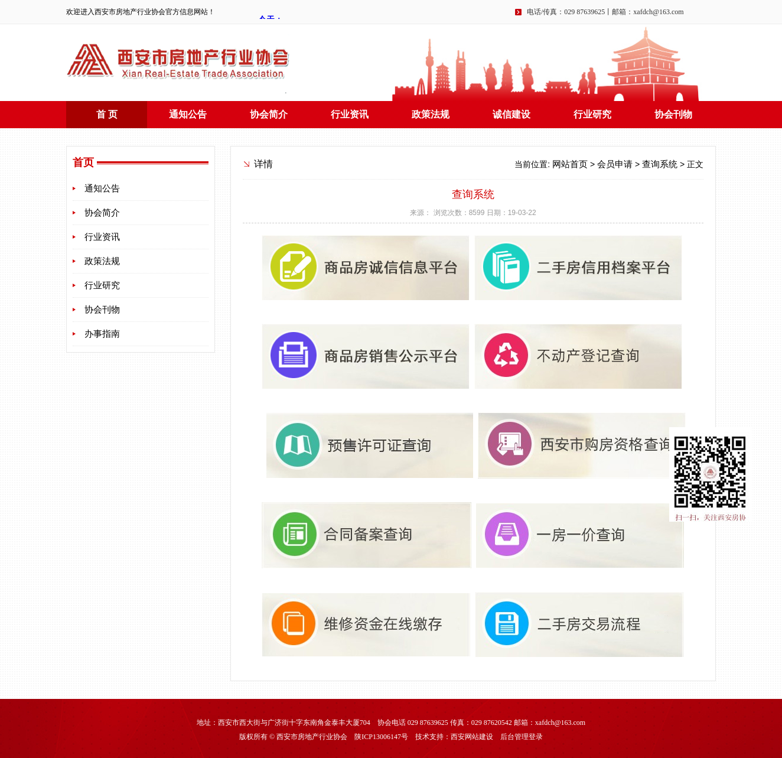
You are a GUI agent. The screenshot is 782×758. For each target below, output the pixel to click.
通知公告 (188, 114)
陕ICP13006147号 (381, 737)
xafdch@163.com (658, 12)
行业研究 (592, 114)
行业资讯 (350, 114)
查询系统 (659, 164)
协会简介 (269, 114)
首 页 (107, 114)
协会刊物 (673, 114)
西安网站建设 (472, 737)
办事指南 (102, 334)
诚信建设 (511, 114)
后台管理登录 (521, 737)
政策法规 (430, 114)
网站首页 (570, 164)
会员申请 (615, 164)
